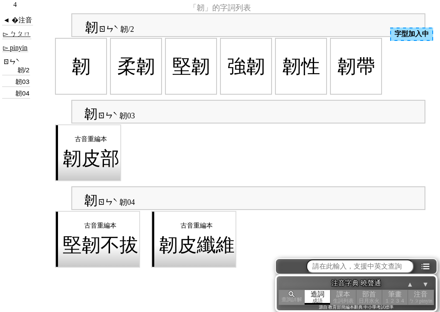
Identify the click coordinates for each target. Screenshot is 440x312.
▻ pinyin (15, 47)
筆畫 (395, 297)
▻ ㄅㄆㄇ (17, 33)
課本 (343, 297)
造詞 (317, 297)
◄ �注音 (17, 20)
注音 (421, 297)
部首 (369, 297)
